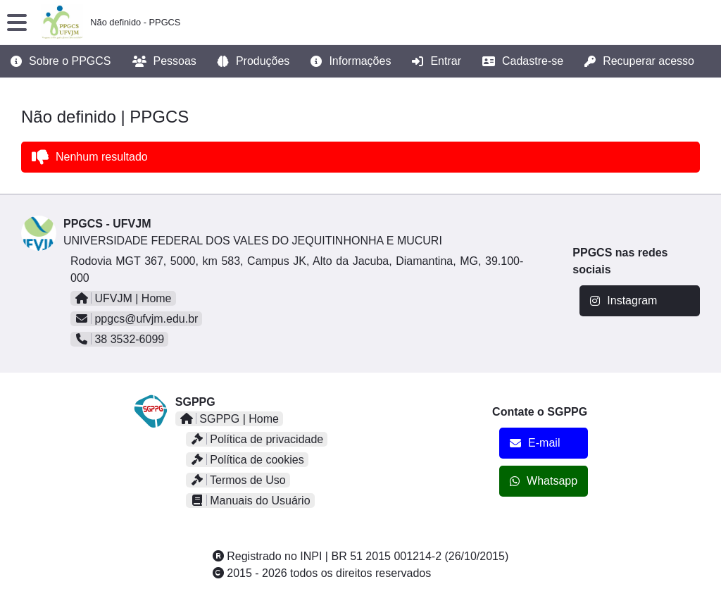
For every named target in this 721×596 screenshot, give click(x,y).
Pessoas (164, 61)
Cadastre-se (522, 61)
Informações (351, 61)
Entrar (436, 61)
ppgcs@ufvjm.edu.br (136, 319)
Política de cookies (247, 460)
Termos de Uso (238, 480)
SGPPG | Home (229, 419)
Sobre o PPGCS (61, 61)
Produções (254, 61)
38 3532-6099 (119, 339)
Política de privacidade (256, 439)
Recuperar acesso (639, 61)
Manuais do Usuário (250, 501)
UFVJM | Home (123, 298)
